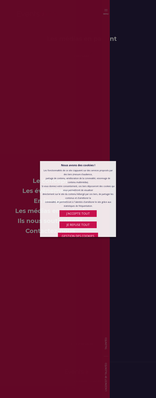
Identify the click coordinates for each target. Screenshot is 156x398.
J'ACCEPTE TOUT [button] (78, 213)
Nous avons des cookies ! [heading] (78, 165)
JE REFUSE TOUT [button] (78, 225)
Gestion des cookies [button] (78, 236)
